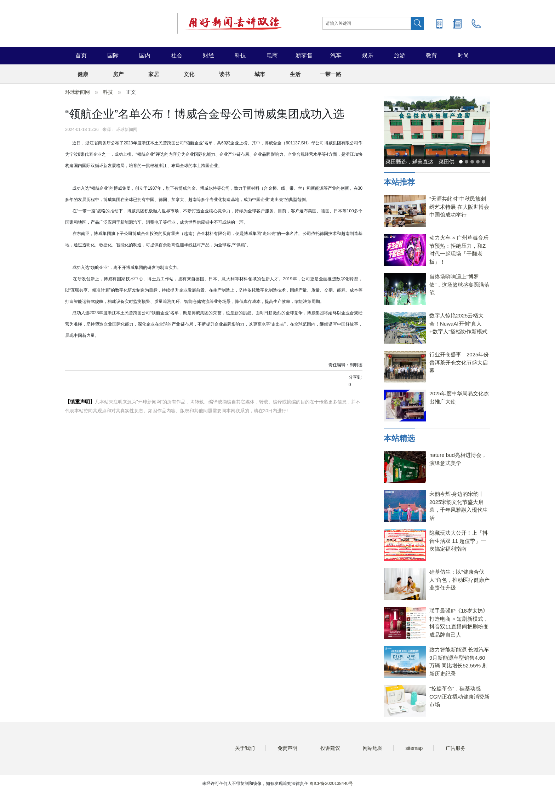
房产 (118, 74)
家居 (153, 74)
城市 (259, 74)
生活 (295, 74)
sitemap (414, 748)
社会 (176, 55)
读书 (224, 74)
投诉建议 (330, 748)
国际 (113, 55)
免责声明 (287, 748)
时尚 (463, 55)
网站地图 (373, 748)
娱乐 (367, 55)
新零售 (304, 55)
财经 (208, 55)
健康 (83, 74)
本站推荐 (399, 182)
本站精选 (399, 438)
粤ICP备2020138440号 (331, 783)
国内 (144, 55)
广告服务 (455, 748)
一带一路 (330, 74)
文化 (189, 74)
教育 (431, 55)
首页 (81, 55)
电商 (272, 55)
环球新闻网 (77, 92)
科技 (240, 55)
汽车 (336, 55)
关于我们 (245, 748)
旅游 (399, 55)
